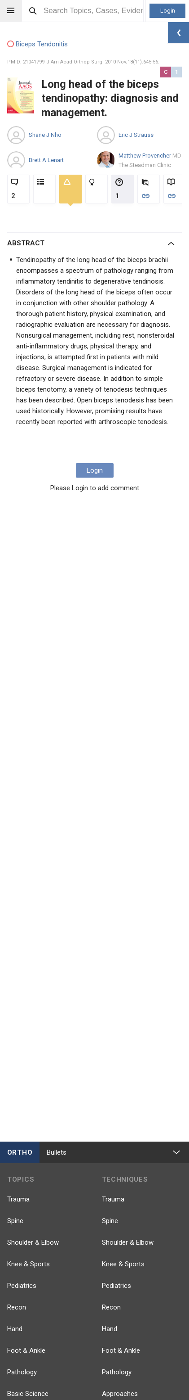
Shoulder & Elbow (33, 1242)
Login (167, 10)
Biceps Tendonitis (37, 44)
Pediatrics (21, 1286)
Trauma (18, 1199)
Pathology (22, 1372)
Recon (16, 1307)
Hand (14, 1329)
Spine (15, 1221)
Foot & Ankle (26, 1350)
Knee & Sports (28, 1264)
